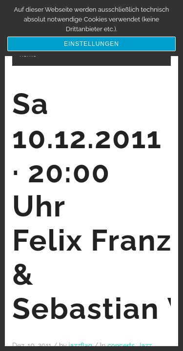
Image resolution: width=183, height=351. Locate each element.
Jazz (145, 346)
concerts (121, 346)
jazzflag (80, 346)
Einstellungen (91, 43)
